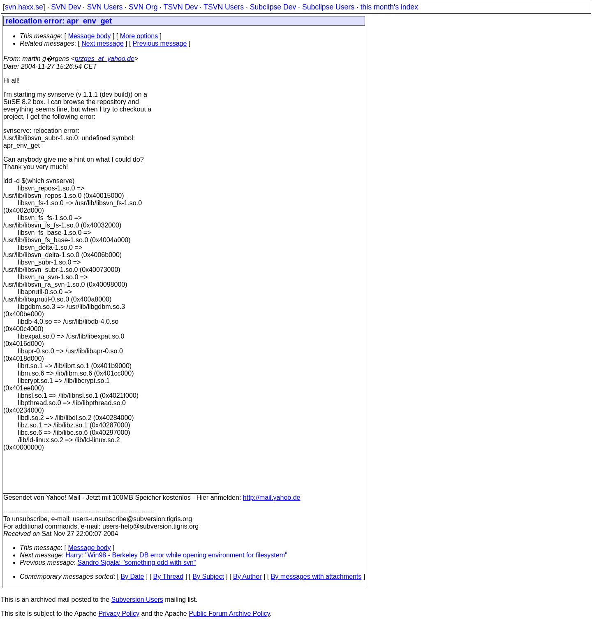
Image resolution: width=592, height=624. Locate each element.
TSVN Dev (181, 7)
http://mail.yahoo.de (272, 497)
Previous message (160, 43)
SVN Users (105, 7)
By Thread (168, 576)
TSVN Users (224, 7)
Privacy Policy (118, 613)
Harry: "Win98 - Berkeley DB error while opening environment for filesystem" (176, 555)
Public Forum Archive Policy (229, 613)
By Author (247, 576)
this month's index (389, 7)
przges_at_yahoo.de (104, 58)
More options (139, 35)
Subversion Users (137, 599)
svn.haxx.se (24, 7)
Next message (102, 43)
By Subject (208, 576)
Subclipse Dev (273, 7)
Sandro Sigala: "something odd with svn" (137, 562)
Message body (89, 35)
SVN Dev (66, 7)
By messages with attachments (316, 576)
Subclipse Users (328, 7)
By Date (132, 576)
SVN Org (143, 7)
